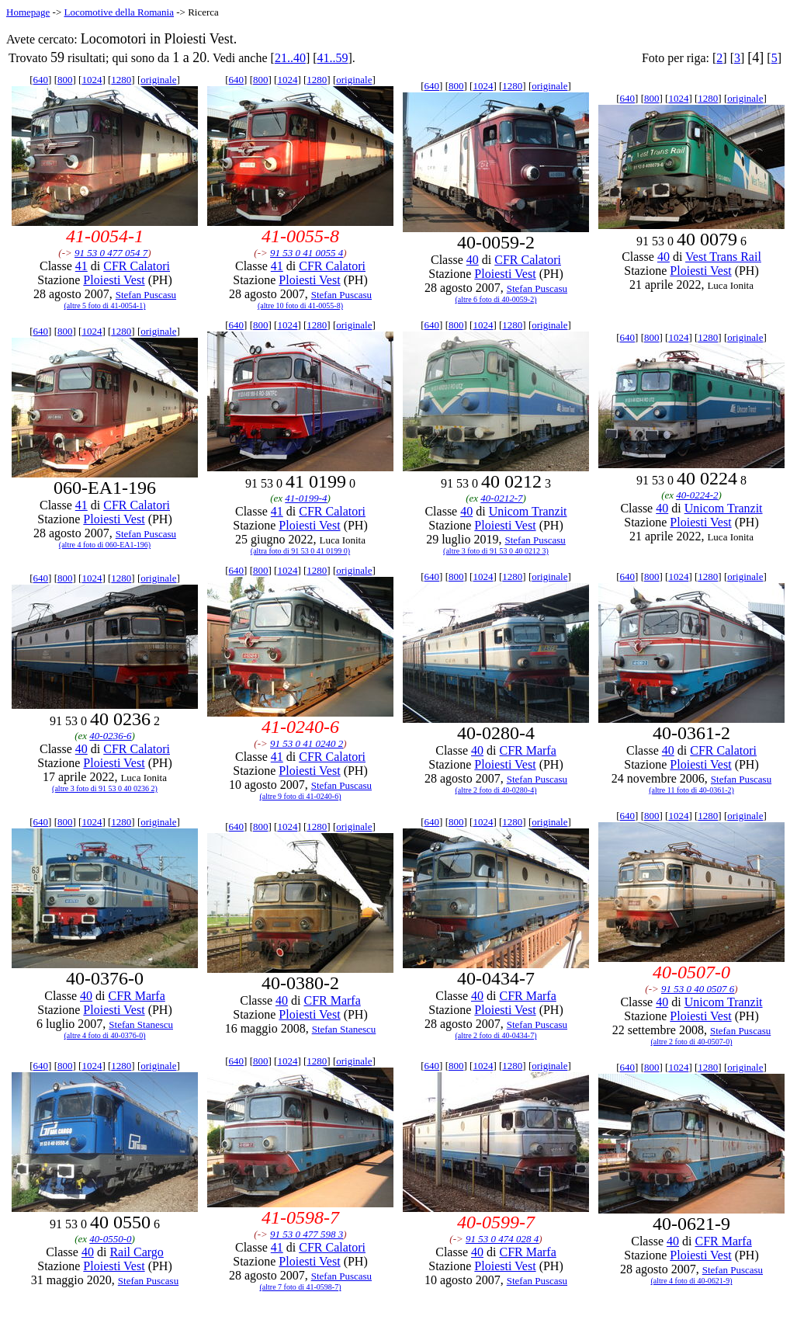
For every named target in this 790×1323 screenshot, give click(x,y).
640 (41, 79)
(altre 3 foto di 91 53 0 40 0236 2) (105, 788)
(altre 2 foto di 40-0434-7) (496, 1035)
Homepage (28, 12)
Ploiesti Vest (113, 279)
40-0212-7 (501, 498)
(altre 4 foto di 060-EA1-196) (105, 544)
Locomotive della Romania (119, 12)
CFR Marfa (527, 750)
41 (81, 266)
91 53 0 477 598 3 (306, 1234)
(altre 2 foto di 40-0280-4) (496, 790)
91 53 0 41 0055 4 (306, 253)
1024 (91, 79)
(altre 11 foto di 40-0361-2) (691, 790)
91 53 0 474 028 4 (502, 1239)
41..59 (332, 57)
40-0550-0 (110, 1239)
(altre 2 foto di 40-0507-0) (692, 1041)
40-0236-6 (110, 735)
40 (472, 259)
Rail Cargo (136, 1252)
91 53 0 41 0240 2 (306, 743)
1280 (121, 79)
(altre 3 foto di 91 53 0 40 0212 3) (496, 551)
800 (65, 79)
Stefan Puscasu (146, 294)
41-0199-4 (306, 498)
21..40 (290, 57)
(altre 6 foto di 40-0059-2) (496, 299)
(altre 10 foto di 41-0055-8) (300, 305)
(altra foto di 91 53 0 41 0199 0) (300, 551)
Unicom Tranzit (528, 511)
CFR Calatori (136, 266)
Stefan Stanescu (141, 1024)
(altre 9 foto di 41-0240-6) (300, 796)
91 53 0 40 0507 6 (697, 989)
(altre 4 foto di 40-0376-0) (105, 1035)
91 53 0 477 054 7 (110, 253)
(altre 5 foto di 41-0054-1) (105, 305)
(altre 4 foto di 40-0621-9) (692, 1280)
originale (158, 79)
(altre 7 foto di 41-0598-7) (300, 1287)
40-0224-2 (697, 495)
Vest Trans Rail (723, 256)
